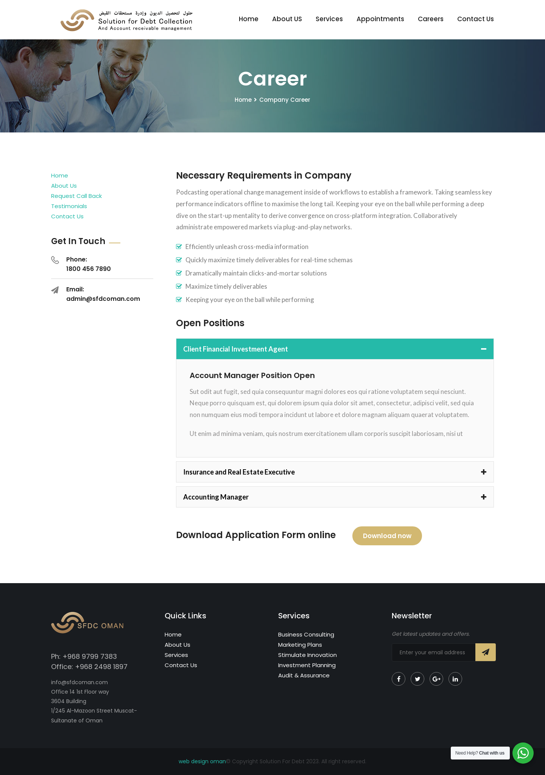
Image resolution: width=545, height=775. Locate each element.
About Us (64, 186)
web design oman (202, 761)
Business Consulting (306, 634)
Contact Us (475, 18)
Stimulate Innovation (307, 655)
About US (287, 18)
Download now (387, 535)
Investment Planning (307, 665)
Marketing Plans (300, 645)
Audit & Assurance (304, 675)
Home (248, 18)
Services (329, 18)
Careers (431, 18)
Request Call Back (76, 196)
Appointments (380, 18)
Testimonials (69, 206)
